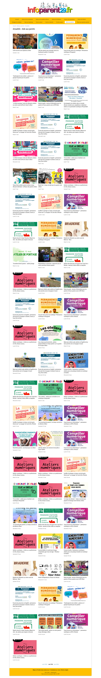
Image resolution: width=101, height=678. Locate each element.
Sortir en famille (49, 22)
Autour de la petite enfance (42, 19)
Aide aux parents (70, 22)
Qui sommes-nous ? (46, 670)
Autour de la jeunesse (69, 19)
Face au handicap (29, 22)
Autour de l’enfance (56, 19)
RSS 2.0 (55, 674)
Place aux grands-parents (83, 22)
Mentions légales (64, 670)
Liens (59, 670)
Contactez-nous (54, 670)
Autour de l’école (82, 19)
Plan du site (44, 674)
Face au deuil (39, 22)
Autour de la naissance (27, 19)
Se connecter (50, 674)
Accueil (17, 19)
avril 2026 (44, 664)
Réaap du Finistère (37, 670)
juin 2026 (56, 664)
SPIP (58, 674)
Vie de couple (59, 22)
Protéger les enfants (16, 22)
